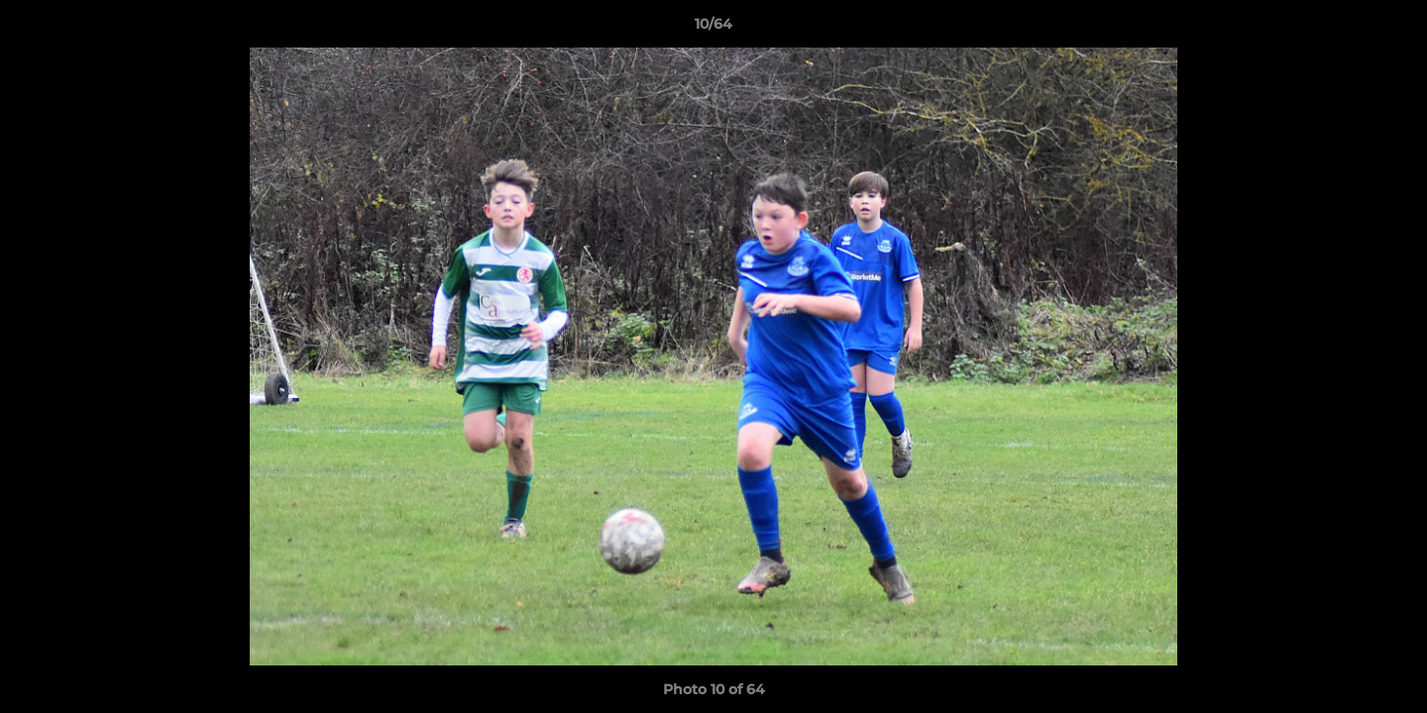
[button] (1391, 29)
